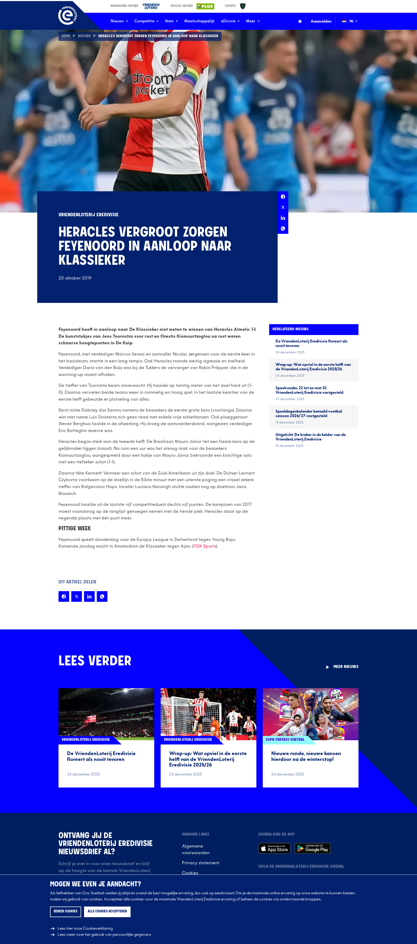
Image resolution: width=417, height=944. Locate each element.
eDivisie (230, 21)
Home (66, 36)
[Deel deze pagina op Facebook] (283, 196)
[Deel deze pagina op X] (283, 207)
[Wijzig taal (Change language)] (353, 21)
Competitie (146, 21)
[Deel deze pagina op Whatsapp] (283, 228)
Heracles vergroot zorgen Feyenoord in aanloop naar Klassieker (158, 36)
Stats (171, 21)
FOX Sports (204, 546)
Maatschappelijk (199, 21)
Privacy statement (200, 863)
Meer (253, 21)
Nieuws (119, 21)
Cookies (190, 873)
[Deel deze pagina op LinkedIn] (283, 218)
